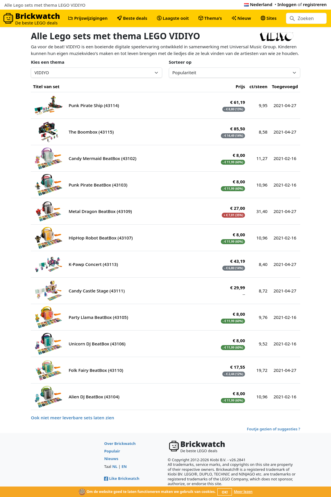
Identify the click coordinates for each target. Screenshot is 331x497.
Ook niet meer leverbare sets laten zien (72, 417)
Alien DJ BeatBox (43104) (94, 397)
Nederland (258, 4)
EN (124, 466)
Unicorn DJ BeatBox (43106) (97, 344)
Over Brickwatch (119, 443)
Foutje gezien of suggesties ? (273, 429)
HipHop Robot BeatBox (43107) (101, 238)
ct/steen (258, 86)
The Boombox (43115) (91, 132)
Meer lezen (243, 491)
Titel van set (46, 86)
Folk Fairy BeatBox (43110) (96, 370)
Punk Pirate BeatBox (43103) (98, 185)
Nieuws (111, 458)
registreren (315, 4)
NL (114, 466)
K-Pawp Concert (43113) (93, 264)
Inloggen (287, 4)
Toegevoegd (285, 86)
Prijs (240, 86)
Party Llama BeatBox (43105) (98, 317)
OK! (225, 492)
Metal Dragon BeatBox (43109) (100, 211)
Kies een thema (47, 62)
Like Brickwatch (121, 478)
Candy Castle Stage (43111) (97, 291)
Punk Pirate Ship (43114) (94, 105)
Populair (112, 451)
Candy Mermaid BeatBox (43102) (102, 158)
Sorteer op (180, 62)
